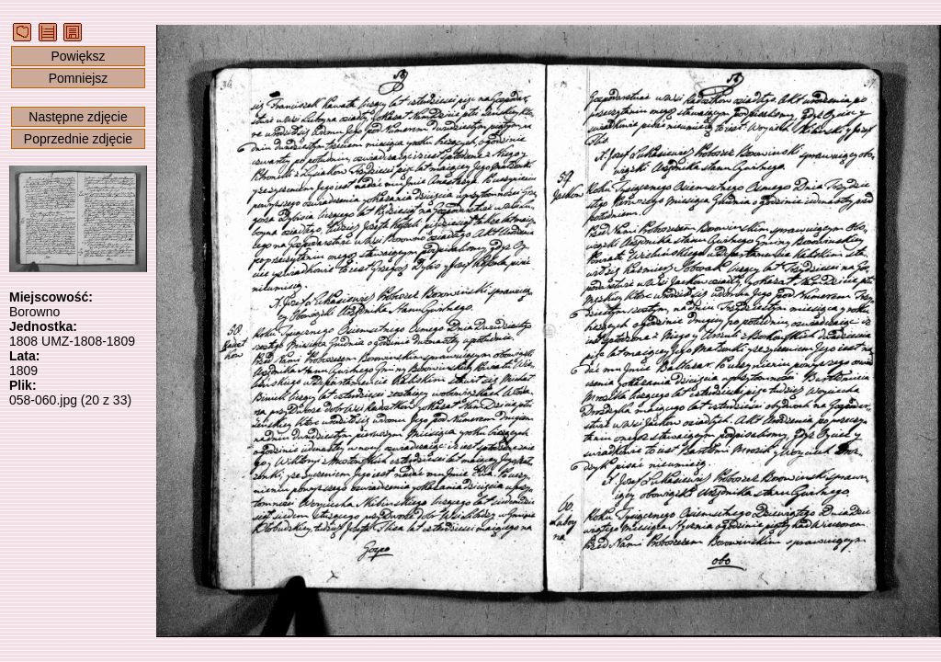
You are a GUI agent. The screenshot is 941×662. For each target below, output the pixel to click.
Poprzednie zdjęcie (78, 138)
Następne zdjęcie (77, 116)
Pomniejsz (78, 78)
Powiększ (78, 56)
